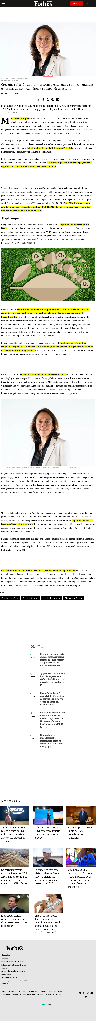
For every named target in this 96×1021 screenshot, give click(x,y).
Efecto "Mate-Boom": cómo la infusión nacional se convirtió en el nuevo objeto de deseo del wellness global (52, 699)
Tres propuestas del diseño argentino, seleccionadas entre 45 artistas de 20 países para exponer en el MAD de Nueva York (47, 924)
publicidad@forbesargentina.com (13, 961)
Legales (15, 994)
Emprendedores (30, 598)
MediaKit (5, 991)
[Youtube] (91, 993)
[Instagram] (88, 993)
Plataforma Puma (73, 598)
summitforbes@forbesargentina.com (14, 971)
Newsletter (14, 991)
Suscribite (77, 4)
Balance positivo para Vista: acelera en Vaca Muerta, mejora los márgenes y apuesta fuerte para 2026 (46, 877)
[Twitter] (83, 993)
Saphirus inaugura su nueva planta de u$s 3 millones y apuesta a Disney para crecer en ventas (13, 834)
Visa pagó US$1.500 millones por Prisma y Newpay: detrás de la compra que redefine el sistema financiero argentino (81, 878)
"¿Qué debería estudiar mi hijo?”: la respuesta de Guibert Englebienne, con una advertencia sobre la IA (52, 679)
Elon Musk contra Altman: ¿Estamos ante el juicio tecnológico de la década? (14, 921)
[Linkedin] (86, 997)
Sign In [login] (90, 3)
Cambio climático (10, 598)
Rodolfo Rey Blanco (9, 93)
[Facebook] (80, 993)
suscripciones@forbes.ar (10, 977)
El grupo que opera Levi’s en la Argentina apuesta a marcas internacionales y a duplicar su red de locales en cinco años (52, 660)
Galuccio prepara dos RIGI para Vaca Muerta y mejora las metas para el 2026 (47, 832)
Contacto (24, 991)
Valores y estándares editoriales (40, 991)
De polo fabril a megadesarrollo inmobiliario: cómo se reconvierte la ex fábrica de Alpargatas (51, 741)
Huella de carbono (52, 598)
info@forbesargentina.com (17, 965)
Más (51, 646)
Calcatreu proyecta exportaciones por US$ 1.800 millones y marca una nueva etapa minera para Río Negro (14, 877)
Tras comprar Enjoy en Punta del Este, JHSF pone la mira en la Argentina (80, 832)
